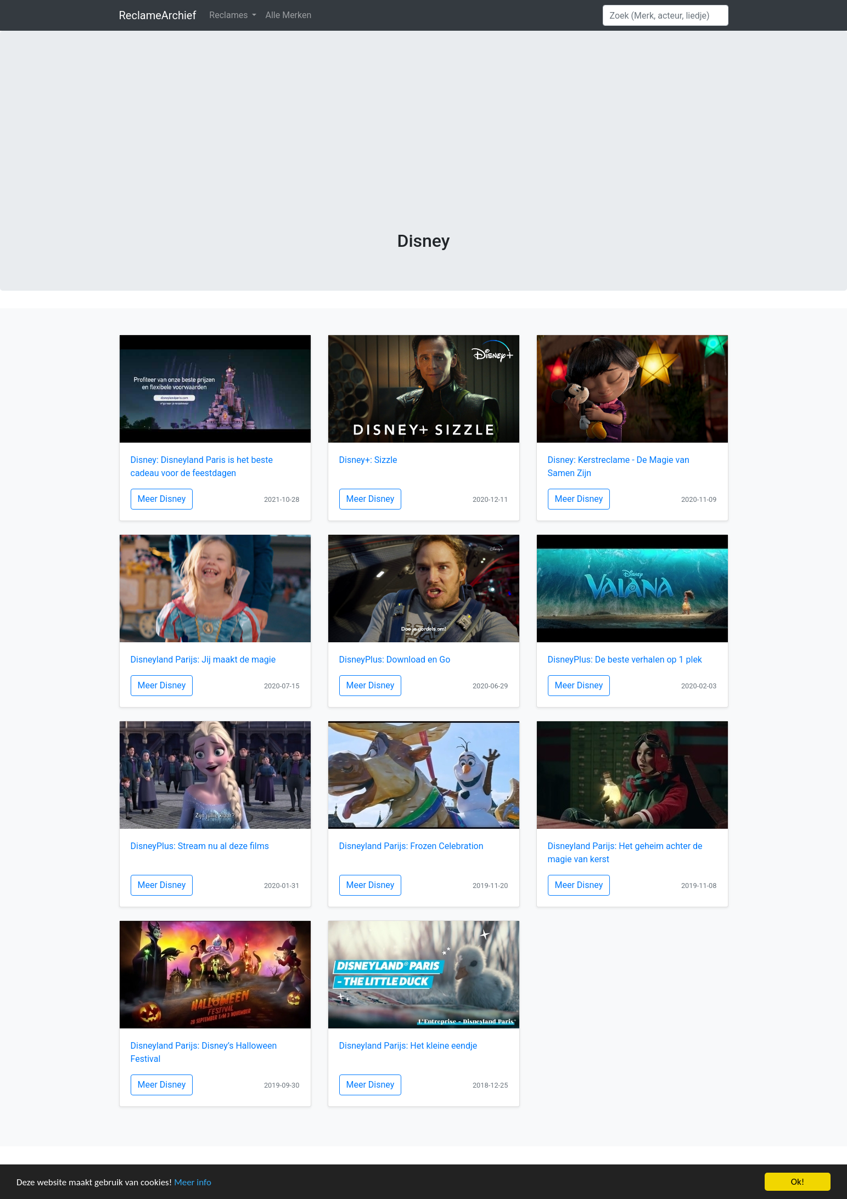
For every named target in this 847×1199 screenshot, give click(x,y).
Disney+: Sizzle (368, 460)
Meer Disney (162, 499)
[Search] (665, 15)
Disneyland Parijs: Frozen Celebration (411, 846)
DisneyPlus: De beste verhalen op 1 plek (625, 659)
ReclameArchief (158, 15)
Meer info (192, 1182)
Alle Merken (288, 15)
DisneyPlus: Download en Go (395, 659)
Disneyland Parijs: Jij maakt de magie (203, 659)
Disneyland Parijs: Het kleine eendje (408, 1045)
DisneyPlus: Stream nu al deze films (200, 846)
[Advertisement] (423, 148)
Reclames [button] (229, 15)
